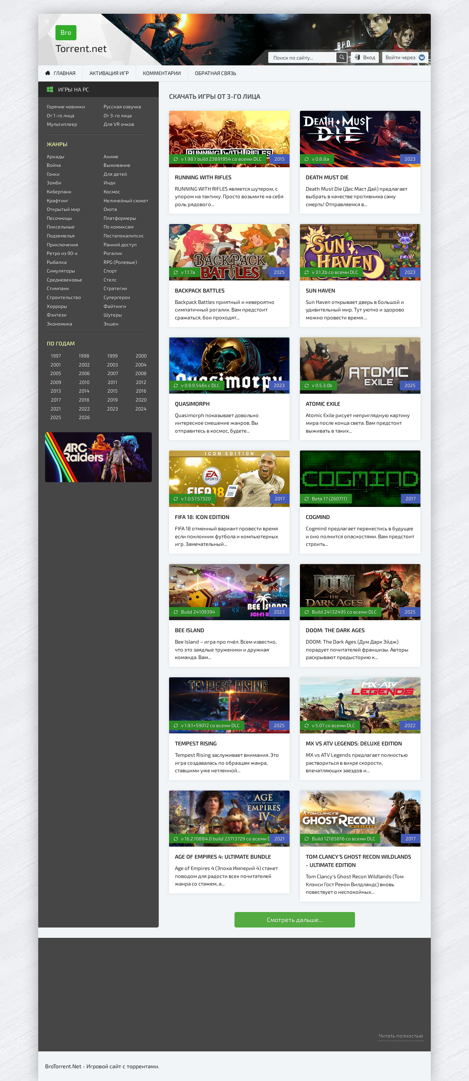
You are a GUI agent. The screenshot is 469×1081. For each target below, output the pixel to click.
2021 (56, 409)
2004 (141, 365)
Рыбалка (57, 262)
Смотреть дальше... (295, 919)
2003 (112, 365)
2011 (112, 382)
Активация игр (109, 73)
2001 (56, 365)
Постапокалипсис (124, 236)
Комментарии (162, 73)
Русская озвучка (122, 106)
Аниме (111, 156)
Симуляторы (61, 271)
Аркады (55, 156)
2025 (55, 417)
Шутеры (113, 315)
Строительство (64, 297)
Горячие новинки (66, 106)
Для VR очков (119, 124)
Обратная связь (215, 73)
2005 (55, 373)
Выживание (117, 165)
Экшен (111, 324)
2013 (56, 391)
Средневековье (64, 280)
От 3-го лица (118, 115)
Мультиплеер (62, 124)
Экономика (59, 324)
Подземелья (61, 236)
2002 (84, 365)
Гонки (53, 174)
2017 (56, 400)
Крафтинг (58, 200)
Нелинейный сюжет (126, 200)
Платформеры (120, 218)
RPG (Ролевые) (120, 262)
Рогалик (113, 253)
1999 (112, 356)
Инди (109, 183)
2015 (112, 391)
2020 (141, 400)
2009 (55, 382)
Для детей (115, 174)
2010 (84, 382)
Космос (112, 191)
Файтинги (115, 306)
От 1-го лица (60, 115)
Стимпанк (58, 288)
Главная (64, 73)
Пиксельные (61, 227)
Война (54, 165)
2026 (84, 417)
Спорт (110, 271)
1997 (56, 356)
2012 (141, 382)
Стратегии (115, 288)
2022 (84, 409)
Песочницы (59, 218)
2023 (112, 409)
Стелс (110, 280)
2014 (84, 391)
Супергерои (117, 297)
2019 (112, 400)
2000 (141, 356)
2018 (84, 400)
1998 (84, 356)
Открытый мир (63, 209)
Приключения (62, 244)
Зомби (54, 183)
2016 (141, 391)
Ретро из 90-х (62, 253)
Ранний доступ (120, 244)
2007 (112, 373)
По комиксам (119, 227)
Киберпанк (59, 191)
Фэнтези (56, 315)
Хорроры (57, 306)
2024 (141, 409)
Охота (110, 209)
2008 (141, 373)
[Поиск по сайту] (341, 57)
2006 (84, 373)
